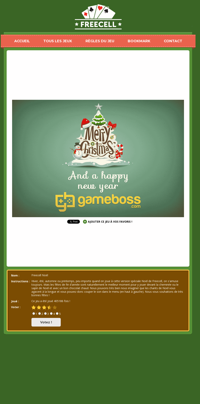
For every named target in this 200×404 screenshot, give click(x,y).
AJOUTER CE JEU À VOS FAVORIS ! (110, 221)
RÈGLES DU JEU (100, 41)
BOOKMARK (139, 41)
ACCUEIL (22, 41)
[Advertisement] (98, 61)
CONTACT (173, 41)
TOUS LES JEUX (57, 41)
